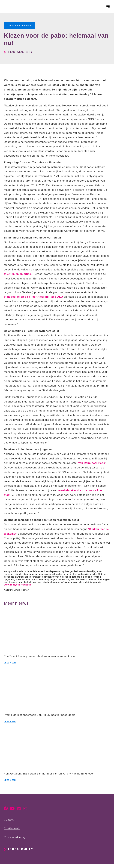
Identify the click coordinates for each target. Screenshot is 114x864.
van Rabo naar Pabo (91, 463)
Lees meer (10, 663)
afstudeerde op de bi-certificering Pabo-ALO (33, 296)
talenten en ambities (17, 274)
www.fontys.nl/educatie (17, 584)
